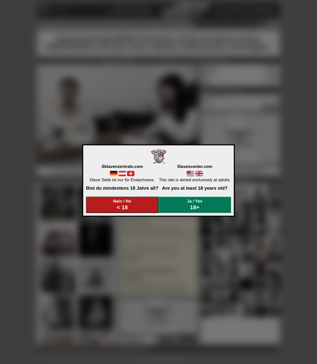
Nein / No (122, 204)
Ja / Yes (195, 204)
